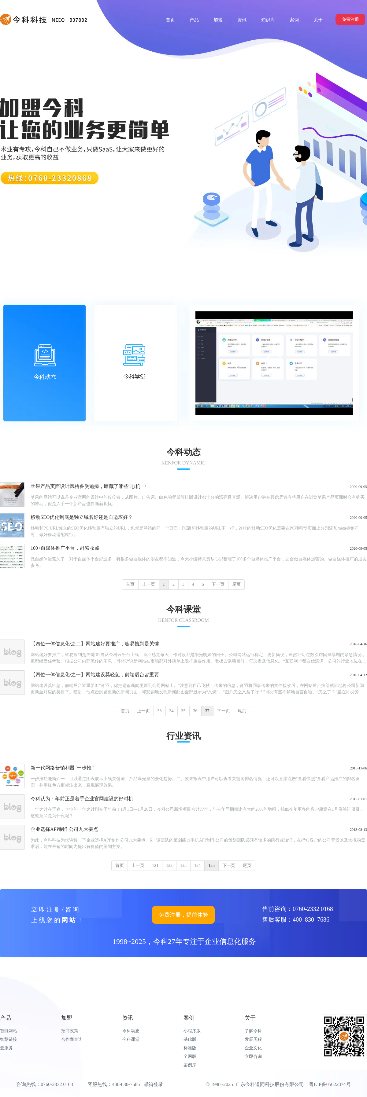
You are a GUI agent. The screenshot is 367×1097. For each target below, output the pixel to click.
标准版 (190, 1048)
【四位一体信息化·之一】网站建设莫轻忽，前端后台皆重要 (95, 674)
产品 (5, 1018)
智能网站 (8, 1031)
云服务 (6, 1048)
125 (211, 865)
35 (183, 711)
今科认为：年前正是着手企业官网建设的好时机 (82, 798)
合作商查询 (72, 1039)
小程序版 (192, 1031)
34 (171, 711)
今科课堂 (130, 1039)
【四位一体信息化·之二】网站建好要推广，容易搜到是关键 (95, 643)
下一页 (218, 584)
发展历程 (253, 1039)
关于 (250, 1018)
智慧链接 (8, 1039)
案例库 (190, 1065)
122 (169, 865)
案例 (189, 1018)
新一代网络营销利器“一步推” (62, 767)
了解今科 (253, 1031)
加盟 (66, 1018)
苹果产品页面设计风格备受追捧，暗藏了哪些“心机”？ (89, 486)
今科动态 (130, 1031)
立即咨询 (253, 1056)
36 (195, 711)
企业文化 (253, 1048)
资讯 (127, 1018)
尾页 (236, 584)
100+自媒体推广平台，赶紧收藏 (65, 548)
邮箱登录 (153, 1084)
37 (207, 711)
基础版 (190, 1039)
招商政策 (69, 1031)
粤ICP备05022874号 (330, 1084)
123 (183, 865)
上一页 (148, 584)
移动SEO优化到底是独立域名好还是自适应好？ (82, 517)
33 (160, 711)
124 (197, 865)
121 (155, 865)
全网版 (190, 1056)
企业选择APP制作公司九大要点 (64, 829)
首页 (130, 584)
